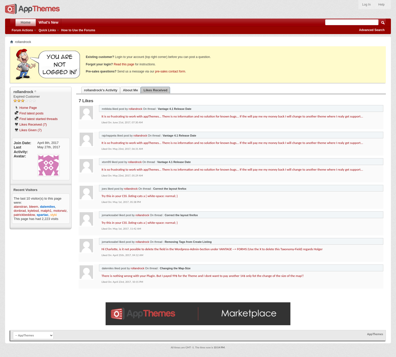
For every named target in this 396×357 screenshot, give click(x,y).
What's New (48, 22)
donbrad (20, 211)
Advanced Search (372, 30)
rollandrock (135, 108)
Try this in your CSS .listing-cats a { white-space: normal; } (140, 196)
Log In (366, 4)
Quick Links (47, 30)
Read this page (124, 64)
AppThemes (375, 334)
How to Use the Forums (78, 30)
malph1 (46, 211)
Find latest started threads (36, 119)
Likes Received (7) (30, 124)
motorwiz (60, 211)
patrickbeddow (24, 215)
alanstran (20, 207)
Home (26, 22)
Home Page (25, 108)
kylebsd (33, 211)
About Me (130, 90)
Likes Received (155, 90)
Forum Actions (22, 30)
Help (381, 4)
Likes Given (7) (28, 130)
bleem (33, 207)
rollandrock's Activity (100, 90)
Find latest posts (28, 113)
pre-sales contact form (170, 71)
